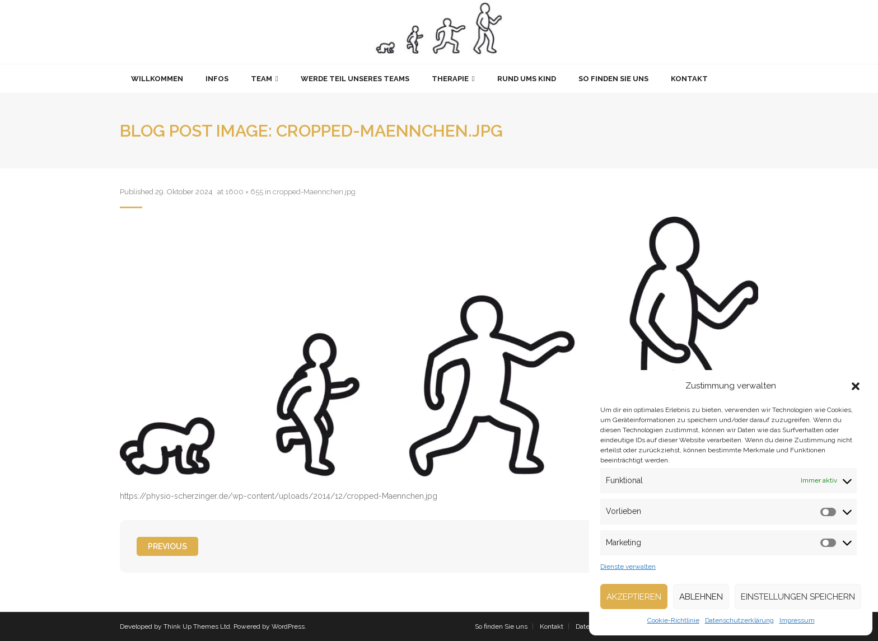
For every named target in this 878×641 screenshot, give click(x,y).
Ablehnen (701, 597)
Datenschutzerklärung (739, 620)
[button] (855, 386)
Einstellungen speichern (798, 597)
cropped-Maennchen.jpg (314, 192)
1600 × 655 (244, 192)
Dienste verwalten (628, 566)
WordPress (288, 626)
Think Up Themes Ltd (197, 626)
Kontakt (551, 626)
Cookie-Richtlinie (673, 620)
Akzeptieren (633, 597)
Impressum (797, 620)
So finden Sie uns (501, 626)
